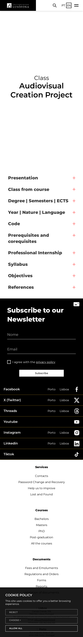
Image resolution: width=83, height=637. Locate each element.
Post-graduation (41, 537)
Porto (52, 389)
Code (14, 223)
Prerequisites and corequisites (28, 238)
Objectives (20, 275)
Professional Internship (35, 252)
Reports (41, 586)
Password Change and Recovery (41, 482)
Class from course (28, 189)
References (21, 287)
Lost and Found (41, 494)
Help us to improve (41, 488)
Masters (41, 525)
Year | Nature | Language (36, 212)
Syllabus (18, 264)
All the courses (41, 543)
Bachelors (41, 519)
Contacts (41, 476)
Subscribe (41, 373)
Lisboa (64, 389)
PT (63, 5)
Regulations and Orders (41, 574)
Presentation (23, 177)
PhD (41, 531)
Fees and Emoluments (41, 568)
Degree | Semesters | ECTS (38, 200)
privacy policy (45, 362)
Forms (41, 580)
